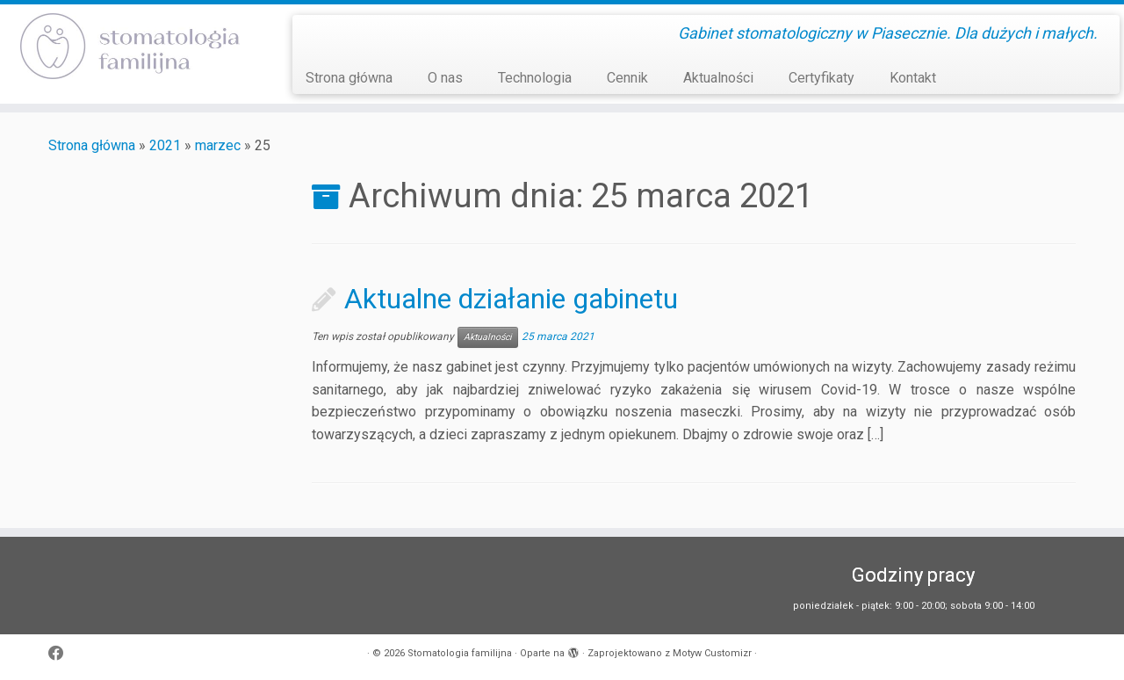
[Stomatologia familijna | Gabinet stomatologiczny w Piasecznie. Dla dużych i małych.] (129, 46)
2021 (165, 145)
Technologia (535, 77)
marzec (218, 145)
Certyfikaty (821, 77)
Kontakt (913, 77)
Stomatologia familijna (459, 653)
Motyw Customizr (712, 653)
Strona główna (349, 77)
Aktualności (718, 77)
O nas (445, 77)
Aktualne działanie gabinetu (511, 298)
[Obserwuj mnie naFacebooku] (62, 654)
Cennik (627, 77)
